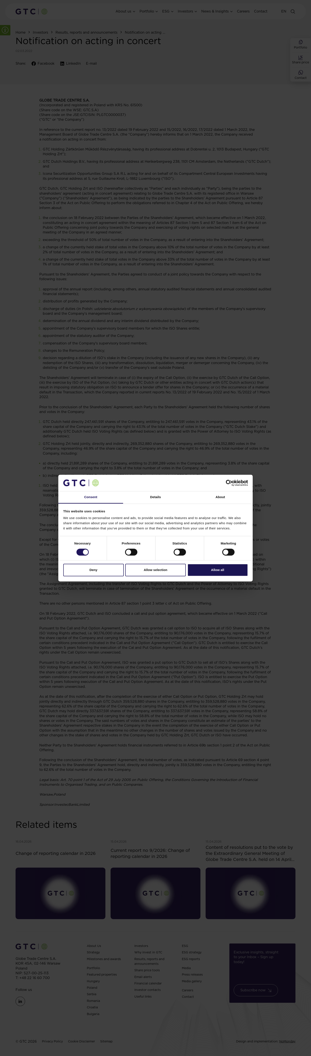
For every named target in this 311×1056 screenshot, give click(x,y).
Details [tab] (155, 497)
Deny (93, 570)
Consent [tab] (90, 497)
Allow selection (155, 570)
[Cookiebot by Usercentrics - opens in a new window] (229, 483)
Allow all (217, 570)
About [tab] (220, 497)
